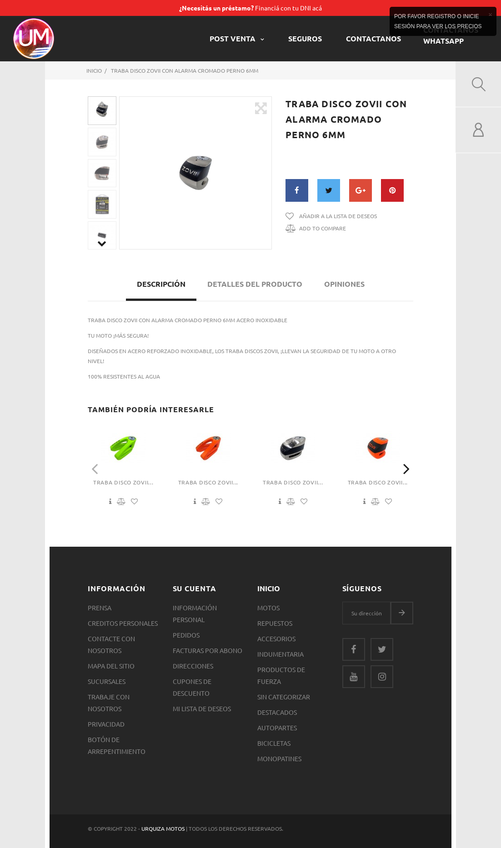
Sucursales (106, 681)
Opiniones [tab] (344, 284)
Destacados (277, 712)
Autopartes (277, 727)
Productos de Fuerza (281, 675)
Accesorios (276, 638)
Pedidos (186, 635)
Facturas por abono (207, 650)
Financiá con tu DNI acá (250, 8)
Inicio (268, 588)
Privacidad (106, 724)
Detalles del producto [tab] (254, 284)
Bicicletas (274, 743)
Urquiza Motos (163, 828)
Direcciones (193, 666)
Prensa (99, 608)
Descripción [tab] (161, 284)
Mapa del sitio (111, 666)
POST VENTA (233, 38)
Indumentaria (280, 654)
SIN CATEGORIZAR (283, 697)
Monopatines (279, 758)
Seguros (305, 38)
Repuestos (274, 623)
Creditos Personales (123, 623)
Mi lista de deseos (202, 708)
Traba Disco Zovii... (123, 482)
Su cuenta (195, 588)
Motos (268, 608)
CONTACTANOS (373, 38)
